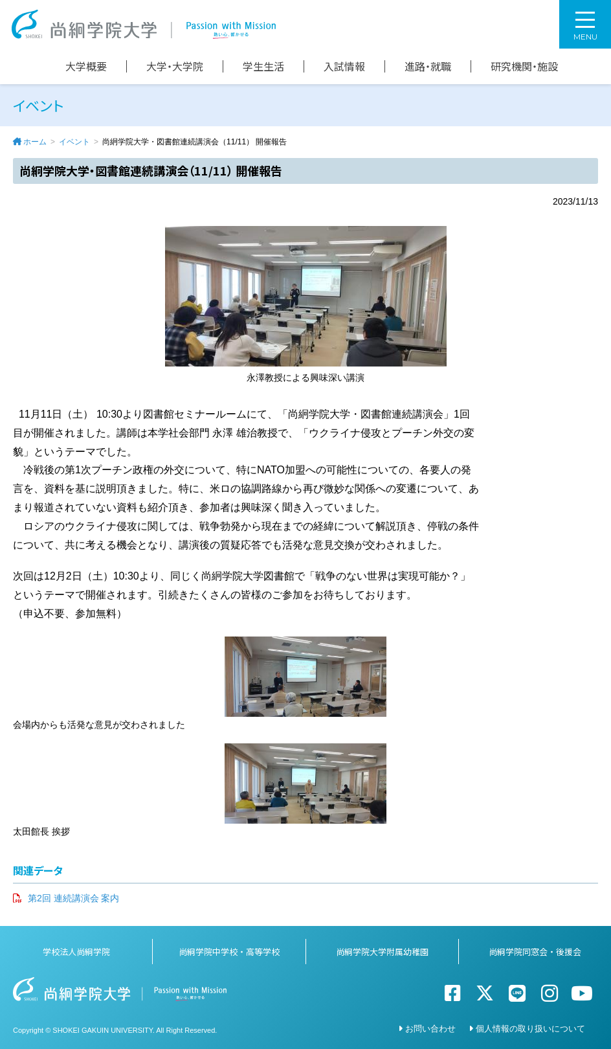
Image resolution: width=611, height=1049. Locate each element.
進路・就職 (428, 66)
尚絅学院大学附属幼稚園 (382, 951)
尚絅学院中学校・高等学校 (229, 951)
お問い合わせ (430, 1028)
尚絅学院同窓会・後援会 (535, 951)
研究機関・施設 (524, 66)
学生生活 (263, 66)
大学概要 (86, 66)
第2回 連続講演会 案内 (74, 898)
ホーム (35, 141)
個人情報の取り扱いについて (530, 1028)
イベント (74, 141)
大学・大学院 (174, 66)
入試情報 (344, 66)
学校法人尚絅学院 (76, 951)
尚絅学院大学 (144, 24)
